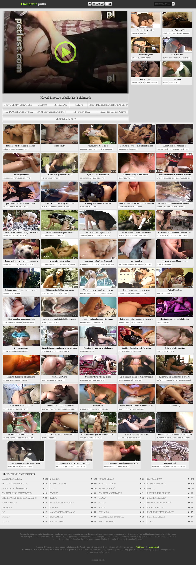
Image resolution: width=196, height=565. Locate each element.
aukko (79, 105)
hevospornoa (82, 112)
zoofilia (23, 235)
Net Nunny (140, 547)
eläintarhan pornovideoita (15, 178)
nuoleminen (143, 235)
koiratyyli (52, 207)
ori (141, 33)
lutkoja (6, 521)
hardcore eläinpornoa (18, 112)
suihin (134, 58)
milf (146, 33)
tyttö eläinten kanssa (18, 105)
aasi (28, 178)
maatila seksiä (155, 507)
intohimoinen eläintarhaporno (108, 105)
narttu (160, 207)
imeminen (135, 33)
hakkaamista (98, 322)
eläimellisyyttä (66, 119)
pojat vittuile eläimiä (50, 112)
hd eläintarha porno (181, 33)
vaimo (159, 178)
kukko (44, 322)
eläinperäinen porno (113, 112)
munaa (102, 498)
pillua (6, 207)
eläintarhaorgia (145, 58)
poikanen (104, 512)
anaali (128, 409)
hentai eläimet (94, 235)
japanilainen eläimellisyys (129, 438)
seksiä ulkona (24, 438)
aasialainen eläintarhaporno (16, 351)
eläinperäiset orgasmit (176, 467)
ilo (170, 33)
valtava (42, 105)
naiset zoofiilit (137, 322)
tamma (44, 207)
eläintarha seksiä (177, 149)
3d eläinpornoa (151, 82)
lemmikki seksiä (158, 467)
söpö (165, 33)
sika (133, 178)
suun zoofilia (162, 235)
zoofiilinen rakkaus (158, 493)
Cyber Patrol (153, 547)
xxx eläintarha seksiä (178, 235)
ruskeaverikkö (22, 149)
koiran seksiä (162, 149)
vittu (95, 207)
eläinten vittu (9, 149)
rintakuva (60, 105)
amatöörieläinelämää (127, 207)
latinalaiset (175, 82)
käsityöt (160, 293)
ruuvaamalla (63, 207)
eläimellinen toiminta (172, 58)
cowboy (169, 293)
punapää (53, 409)
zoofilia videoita (107, 264)
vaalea (167, 207)
